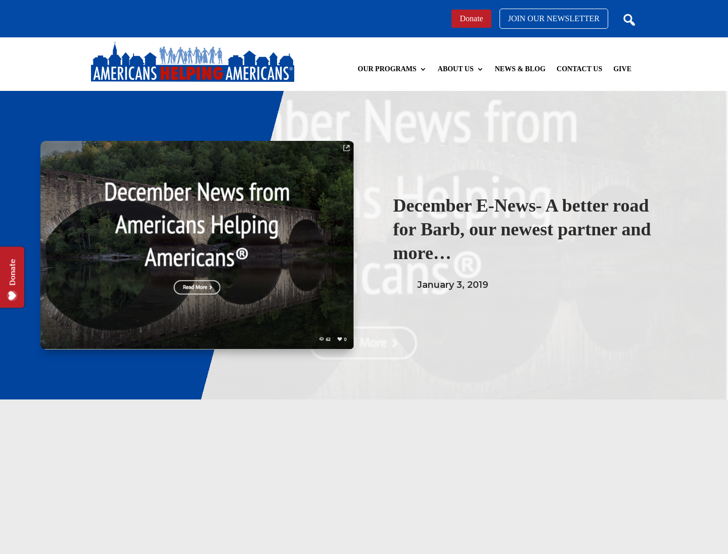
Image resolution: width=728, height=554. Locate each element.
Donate (471, 18)
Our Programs (387, 69)
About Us (456, 69)
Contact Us (579, 69)
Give (622, 69)
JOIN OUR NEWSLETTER (554, 18)
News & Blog (520, 69)
